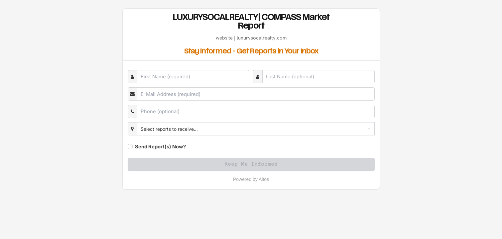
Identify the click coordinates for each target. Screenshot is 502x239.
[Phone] (256, 111)
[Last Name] (318, 76)
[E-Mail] (256, 94)
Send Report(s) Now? (160, 146)
